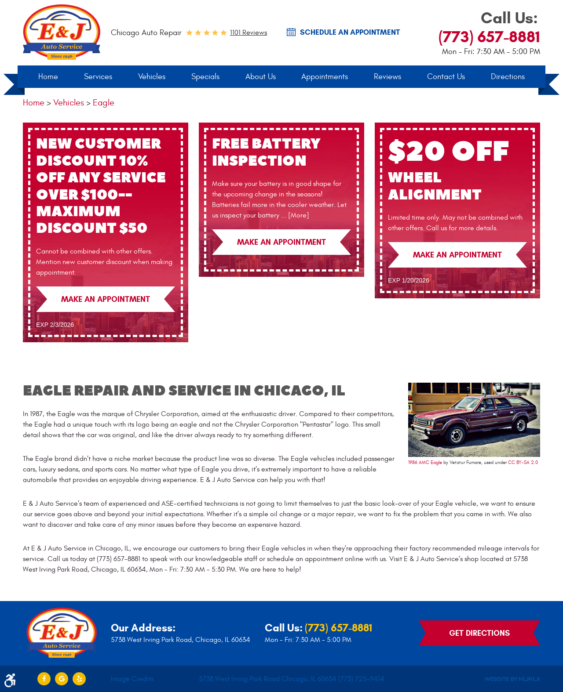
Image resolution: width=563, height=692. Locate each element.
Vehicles (151, 76)
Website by (512, 679)
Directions (508, 76)
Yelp (79, 678)
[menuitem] (48, 76)
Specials (205, 76)
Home (48, 76)
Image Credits (132, 679)
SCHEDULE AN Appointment (350, 32)
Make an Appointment (105, 299)
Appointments (324, 76)
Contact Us (446, 76)
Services (98, 76)
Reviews (387, 76)
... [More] (294, 215)
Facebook (44, 678)
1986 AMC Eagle (425, 462)
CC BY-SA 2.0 (523, 462)
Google (61, 678)
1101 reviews (248, 32)
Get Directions (479, 633)
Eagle (103, 103)
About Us (260, 76)
